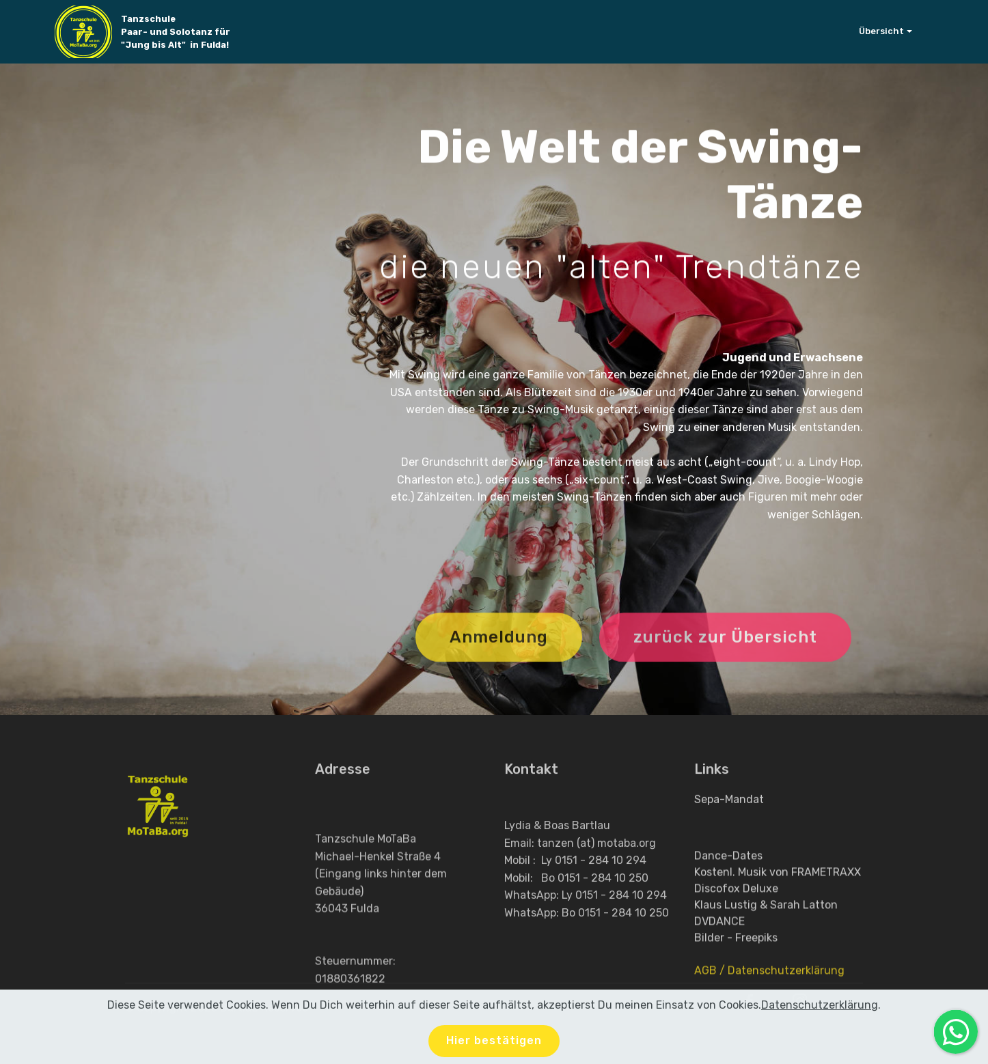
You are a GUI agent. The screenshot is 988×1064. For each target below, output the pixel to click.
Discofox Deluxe (736, 923)
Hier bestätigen (494, 1043)
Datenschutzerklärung (819, 1008)
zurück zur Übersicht (725, 650)
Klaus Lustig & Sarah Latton (766, 940)
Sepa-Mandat (729, 803)
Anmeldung (499, 650)
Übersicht (881, 31)
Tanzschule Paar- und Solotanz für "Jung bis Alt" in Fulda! (178, 32)
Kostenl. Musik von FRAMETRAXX (777, 907)
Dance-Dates (728, 890)
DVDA (709, 956)
